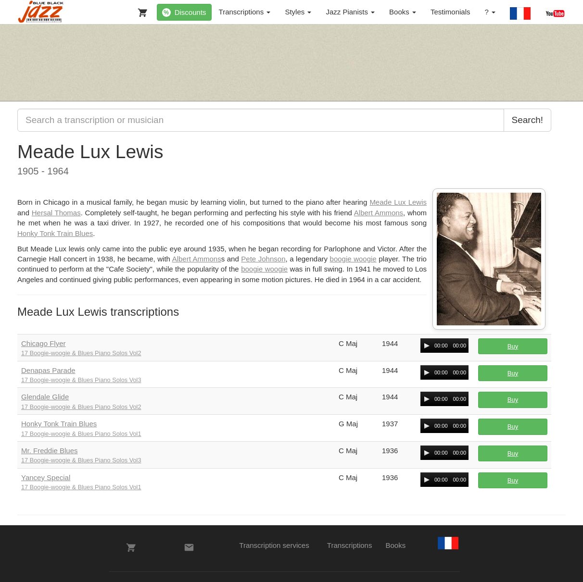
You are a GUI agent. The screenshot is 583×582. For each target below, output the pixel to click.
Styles (298, 12)
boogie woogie (353, 259)
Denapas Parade (48, 370)
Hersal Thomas (56, 213)
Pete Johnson (263, 259)
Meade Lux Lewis (398, 202)
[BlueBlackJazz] (41, 12)
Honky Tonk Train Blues (55, 233)
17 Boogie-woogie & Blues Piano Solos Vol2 (81, 353)
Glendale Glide (45, 397)
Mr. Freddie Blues (49, 450)
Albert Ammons (378, 213)
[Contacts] (189, 547)
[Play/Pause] (427, 345)
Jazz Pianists (350, 12)
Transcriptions (245, 12)
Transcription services (274, 545)
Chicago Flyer (43, 343)
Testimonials (450, 12)
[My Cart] (140, 10)
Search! (527, 120)
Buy (512, 346)
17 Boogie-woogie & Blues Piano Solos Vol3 (81, 380)
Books (402, 12)
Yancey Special (45, 477)
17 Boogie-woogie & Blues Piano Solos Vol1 (81, 433)
